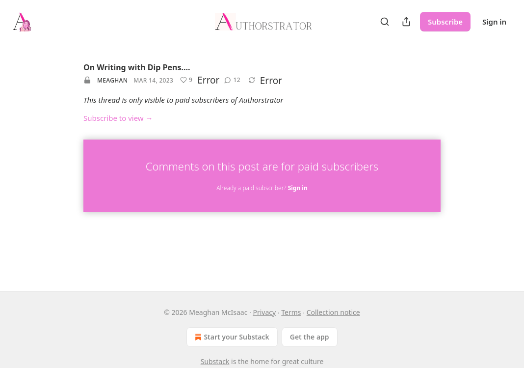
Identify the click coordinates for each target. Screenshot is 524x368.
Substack (215, 361)
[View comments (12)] (232, 80)
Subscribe (445, 22)
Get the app (309, 336)
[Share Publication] (406, 21)
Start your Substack (231, 337)
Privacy (264, 312)
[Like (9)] (186, 80)
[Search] (384, 21)
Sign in (494, 22)
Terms (291, 312)
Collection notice (333, 312)
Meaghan (112, 80)
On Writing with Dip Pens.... (136, 67)
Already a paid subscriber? (261, 188)
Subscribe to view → (118, 118)
